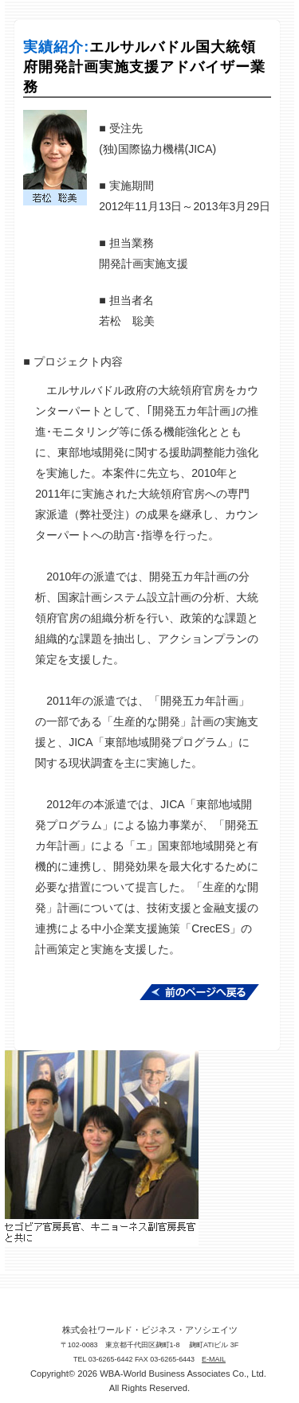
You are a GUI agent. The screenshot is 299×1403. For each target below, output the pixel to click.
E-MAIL (214, 1359)
